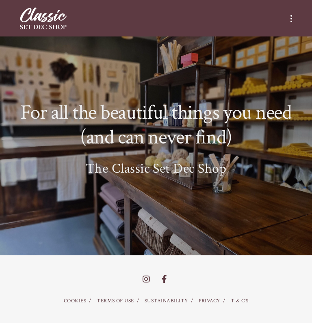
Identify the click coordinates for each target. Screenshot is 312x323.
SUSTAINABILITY (166, 300)
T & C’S (239, 300)
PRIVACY (209, 300)
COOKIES (75, 300)
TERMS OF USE (115, 300)
